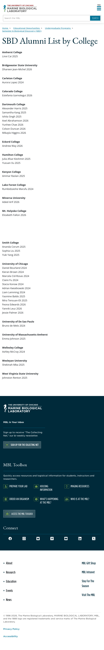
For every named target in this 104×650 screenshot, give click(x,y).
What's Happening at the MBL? (49, 500)
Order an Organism (19, 499)
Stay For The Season (88, 583)
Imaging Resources (80, 486)
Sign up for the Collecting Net (25, 444)
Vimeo (52, 538)
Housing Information (46, 487)
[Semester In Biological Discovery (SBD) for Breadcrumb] (21, 31)
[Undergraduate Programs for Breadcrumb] (58, 28)
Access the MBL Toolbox (22, 513)
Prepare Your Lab (18, 486)
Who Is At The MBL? (80, 499)
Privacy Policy (11, 628)
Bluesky (38, 538)
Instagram (24, 538)
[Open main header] (99, 8)
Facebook (10, 538)
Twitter (93, 538)
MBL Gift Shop (89, 563)
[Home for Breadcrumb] (5, 28)
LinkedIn (80, 538)
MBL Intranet (88, 572)
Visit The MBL (88, 595)
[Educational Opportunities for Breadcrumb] (26, 28)
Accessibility (10, 636)
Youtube (66, 538)
